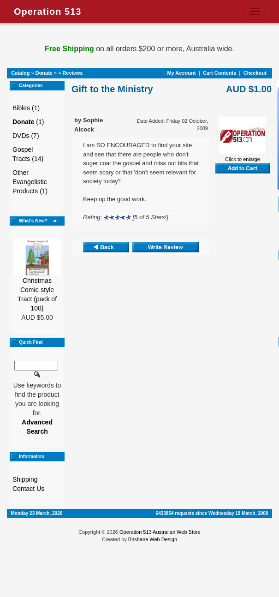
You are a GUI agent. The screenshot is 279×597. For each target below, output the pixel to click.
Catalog (20, 73)
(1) (28, 121)
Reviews (72, 73)
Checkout (255, 73)
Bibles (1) (26, 108)
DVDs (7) (25, 135)
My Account (181, 73)
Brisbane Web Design (152, 539)
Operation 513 (47, 11)
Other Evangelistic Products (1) (29, 182)
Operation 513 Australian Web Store (160, 532)
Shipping (25, 479)
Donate (44, 73)
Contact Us (28, 488)
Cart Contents (220, 73)
